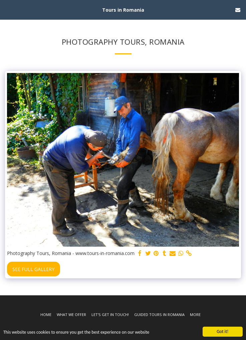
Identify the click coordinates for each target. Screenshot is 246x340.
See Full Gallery (33, 269)
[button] (7, 9)
